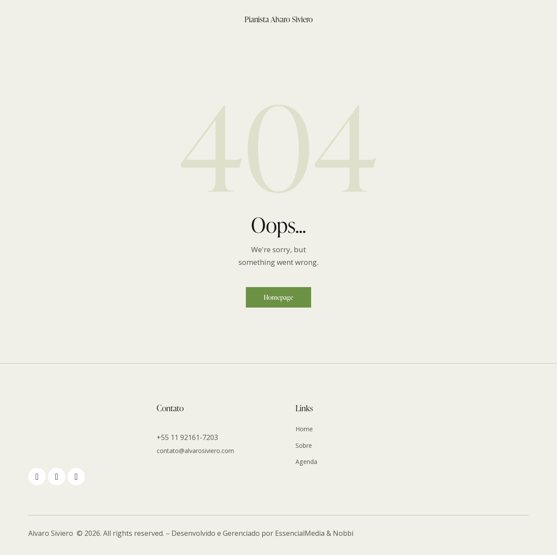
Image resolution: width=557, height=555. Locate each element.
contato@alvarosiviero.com (201, 454)
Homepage (278, 299)
